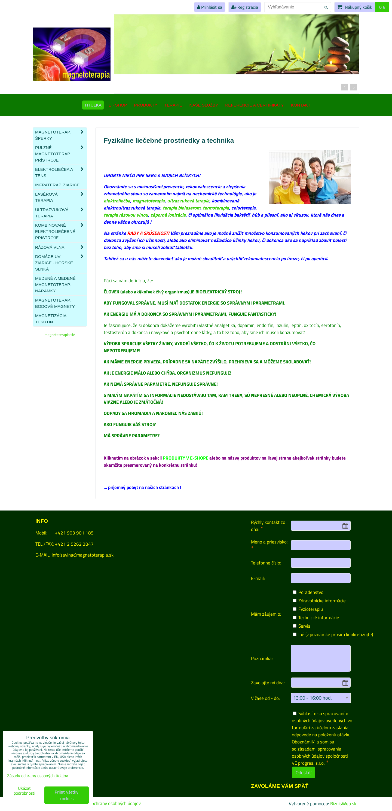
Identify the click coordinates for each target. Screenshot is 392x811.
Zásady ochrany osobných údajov (108, 803)
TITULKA (93, 105)
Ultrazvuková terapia (61, 212)
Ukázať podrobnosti (24, 791)
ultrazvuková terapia (188, 200)
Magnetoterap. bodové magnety (55, 303)
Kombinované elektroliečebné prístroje (61, 231)
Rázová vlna (61, 247)
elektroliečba (117, 200)
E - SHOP (118, 105)
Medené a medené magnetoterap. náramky (55, 284)
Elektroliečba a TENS (61, 172)
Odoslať (303, 772)
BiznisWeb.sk (343, 803)
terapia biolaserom (181, 207)
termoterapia (216, 207)
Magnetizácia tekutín (50, 318)
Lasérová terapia (61, 197)
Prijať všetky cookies (66, 795)
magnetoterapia (149, 200)
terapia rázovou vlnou (126, 214)
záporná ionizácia (168, 214)
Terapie (173, 105)
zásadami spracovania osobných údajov (316, 752)
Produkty (145, 105)
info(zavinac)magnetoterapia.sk (83, 554)
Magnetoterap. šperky (61, 135)
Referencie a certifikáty (254, 105)
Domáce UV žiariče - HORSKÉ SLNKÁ (61, 263)
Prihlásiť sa (209, 7)
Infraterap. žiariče (57, 185)
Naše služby (203, 105)
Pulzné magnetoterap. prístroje (61, 154)
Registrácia (244, 7)
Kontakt (300, 105)
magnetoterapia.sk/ (60, 334)
